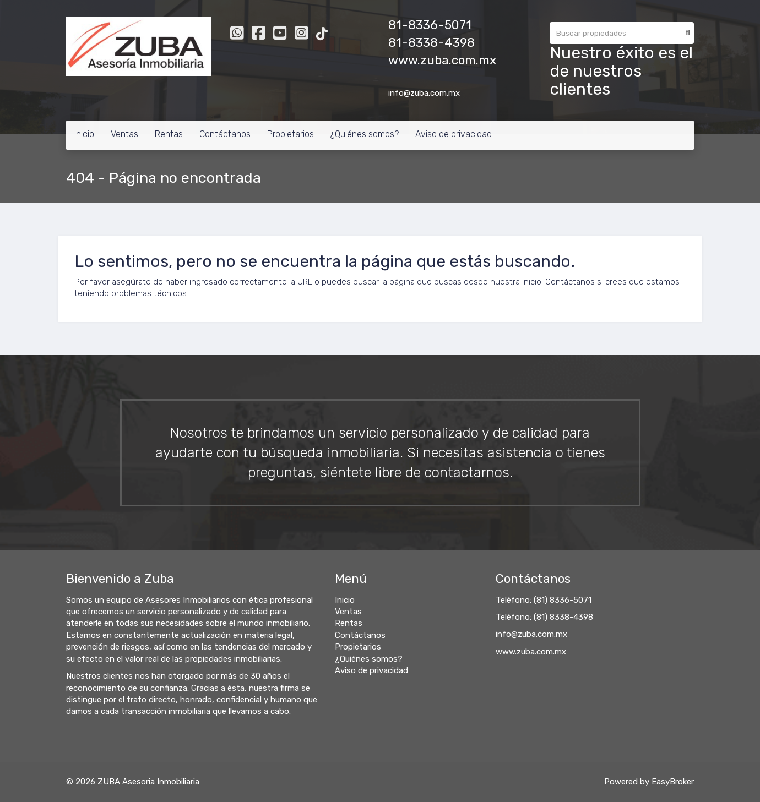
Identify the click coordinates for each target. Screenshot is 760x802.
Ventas (124, 134)
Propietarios (290, 134)
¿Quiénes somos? (364, 134)
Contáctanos (225, 134)
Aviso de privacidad (453, 134)
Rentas (169, 134)
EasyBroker (673, 782)
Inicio (84, 134)
